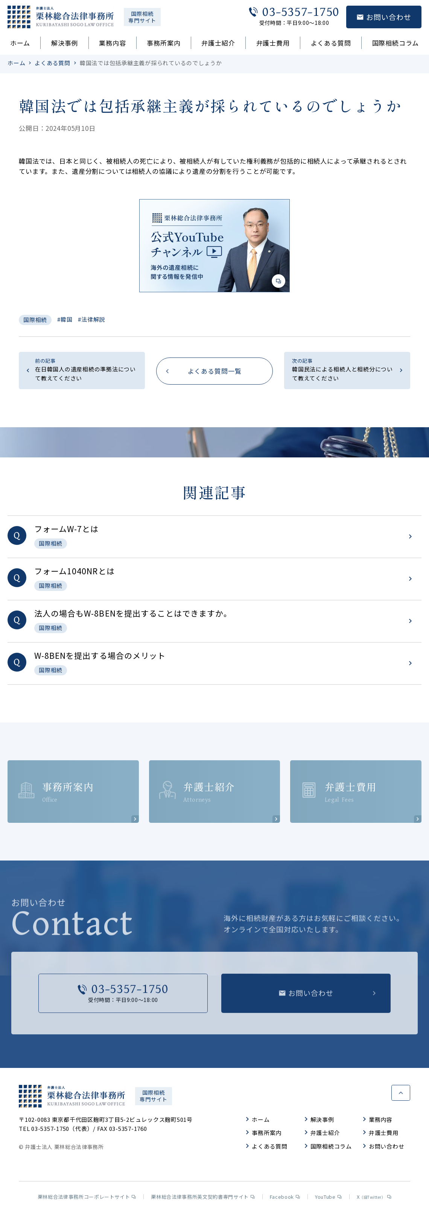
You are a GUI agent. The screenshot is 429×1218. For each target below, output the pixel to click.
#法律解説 (91, 319)
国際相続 (35, 320)
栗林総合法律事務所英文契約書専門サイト (202, 1199)
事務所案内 (163, 43)
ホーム (20, 43)
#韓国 (64, 319)
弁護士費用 (273, 43)
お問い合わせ (384, 1149)
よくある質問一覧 (215, 371)
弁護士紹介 (218, 43)
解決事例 (64, 43)
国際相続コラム (395, 43)
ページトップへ (400, 1094)
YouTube (328, 1199)
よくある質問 (331, 43)
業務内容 (112, 43)
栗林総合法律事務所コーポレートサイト (87, 1199)
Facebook (285, 1199)
